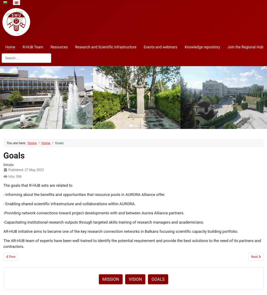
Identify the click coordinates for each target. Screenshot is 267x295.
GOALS (158, 279)
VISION (135, 279)
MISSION (110, 279)
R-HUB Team (33, 47)
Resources (59, 47)
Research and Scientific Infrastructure (105, 47)
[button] (131, 125)
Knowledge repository (202, 47)
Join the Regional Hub (245, 47)
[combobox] (26, 58)
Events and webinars (160, 47)
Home (10, 47)
